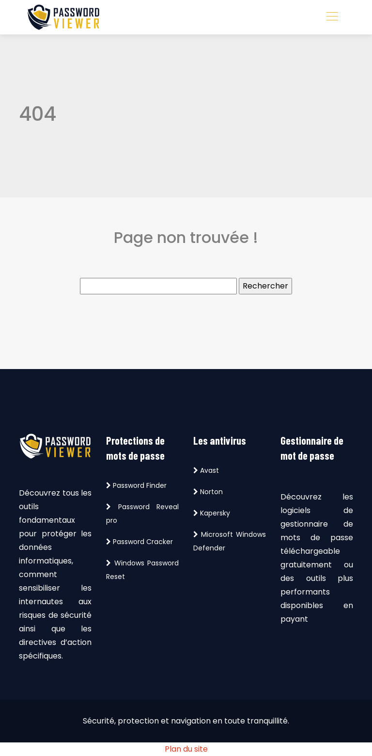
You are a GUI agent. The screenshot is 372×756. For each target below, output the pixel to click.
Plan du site (186, 749)
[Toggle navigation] (331, 17)
